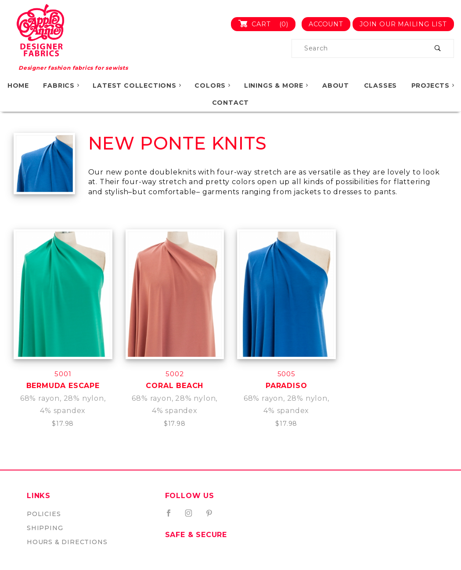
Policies (44, 514)
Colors (212, 85)
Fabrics (61, 85)
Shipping (45, 528)
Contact (230, 103)
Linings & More (276, 85)
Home (18, 85)
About (335, 85)
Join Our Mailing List (403, 24)
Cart (266, 24)
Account (326, 24)
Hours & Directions (67, 542)
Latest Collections (137, 85)
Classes (380, 85)
